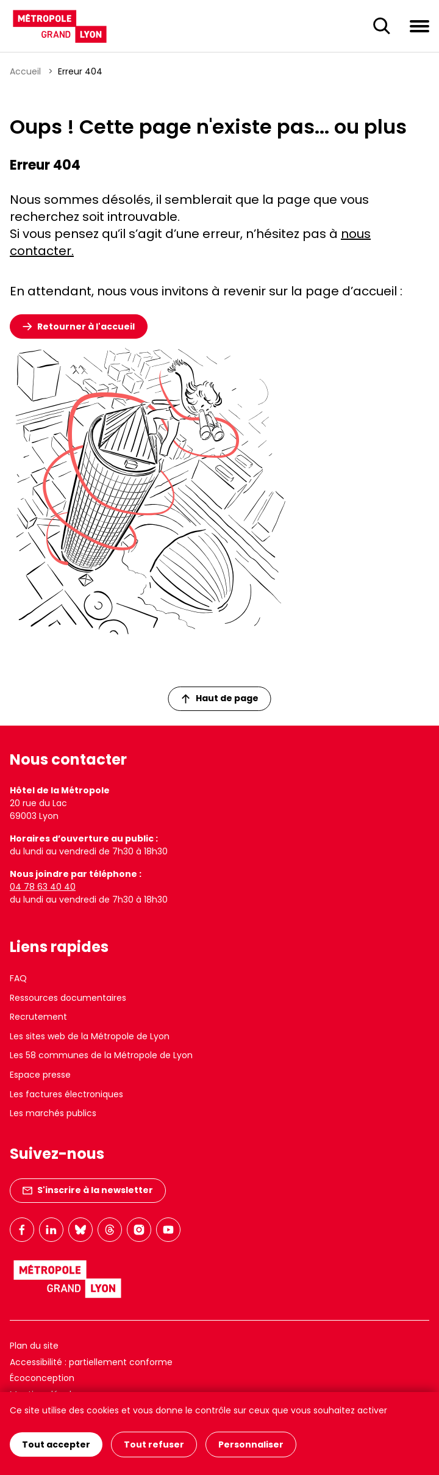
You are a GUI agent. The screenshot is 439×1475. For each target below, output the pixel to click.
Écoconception (42, 1378)
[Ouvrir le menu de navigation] (419, 25)
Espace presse (40, 1075)
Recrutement (38, 1017)
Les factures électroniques (66, 1094)
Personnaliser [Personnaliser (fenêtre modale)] (251, 1444)
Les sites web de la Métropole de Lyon (90, 1036)
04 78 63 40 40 (43, 887)
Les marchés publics (53, 1113)
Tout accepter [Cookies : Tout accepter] (56, 1444)
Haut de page (220, 698)
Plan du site (34, 1346)
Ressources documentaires (68, 998)
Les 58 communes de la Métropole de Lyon (101, 1055)
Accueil (25, 71)
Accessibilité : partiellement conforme (91, 1362)
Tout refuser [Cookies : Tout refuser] (154, 1444)
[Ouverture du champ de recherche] (381, 26)
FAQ (18, 978)
